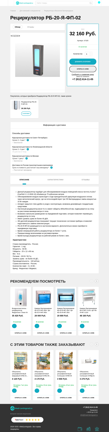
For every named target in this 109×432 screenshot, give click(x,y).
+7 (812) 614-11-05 (82, 79)
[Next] (97, 281)
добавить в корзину (83, 61)
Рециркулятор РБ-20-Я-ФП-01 (29, 103)
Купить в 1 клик (83, 69)
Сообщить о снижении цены (83, 74)
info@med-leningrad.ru (89, 415)
